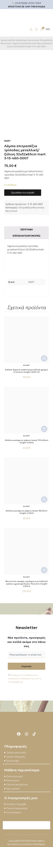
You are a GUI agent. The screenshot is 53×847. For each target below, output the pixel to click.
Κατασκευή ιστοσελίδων (20, 844)
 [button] (44, 358)
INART (31, 282)
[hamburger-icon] (48, 29)
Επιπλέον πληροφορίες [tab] (26, 235)
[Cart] (41, 29)
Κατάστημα (21, 40)
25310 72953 (34, 3)
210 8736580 (21, 3)
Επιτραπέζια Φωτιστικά (31, 207)
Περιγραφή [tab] (26, 229)
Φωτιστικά (33, 40)
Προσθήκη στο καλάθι (22, 192)
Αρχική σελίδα (8, 40)
